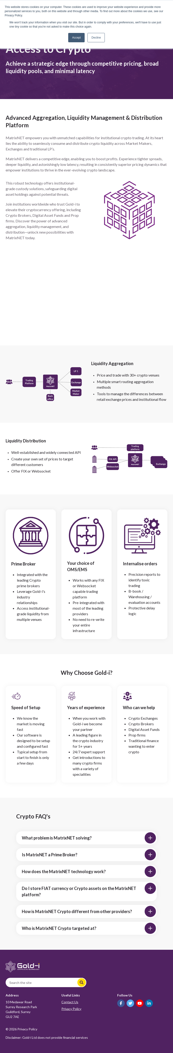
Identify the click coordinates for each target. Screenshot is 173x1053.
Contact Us (69, 1002)
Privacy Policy (71, 1009)
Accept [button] (76, 37)
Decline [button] (96, 37)
